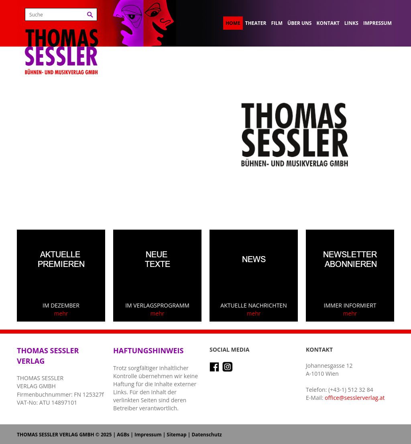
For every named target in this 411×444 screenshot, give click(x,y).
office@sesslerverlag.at (355, 397)
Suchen (90, 15)
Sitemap (176, 434)
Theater (256, 23)
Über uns (299, 23)
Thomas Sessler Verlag (61, 40)
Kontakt (327, 23)
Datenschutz (206, 434)
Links (351, 23)
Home (233, 23)
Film (277, 23)
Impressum (377, 23)
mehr (61, 313)
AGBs (123, 434)
